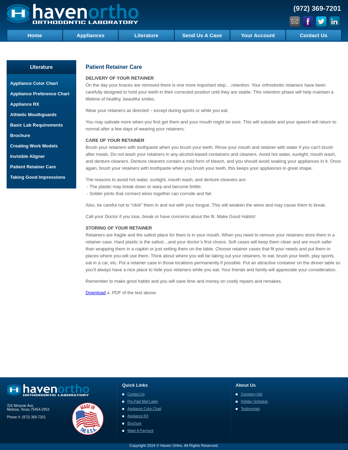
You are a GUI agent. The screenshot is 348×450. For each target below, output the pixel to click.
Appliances (90, 35)
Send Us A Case (202, 35)
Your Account (258, 35)
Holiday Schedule (254, 401)
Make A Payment (140, 431)
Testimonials (250, 409)
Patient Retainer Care (33, 166)
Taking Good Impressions (37, 177)
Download (96, 292)
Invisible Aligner (27, 156)
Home (34, 35)
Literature (146, 35)
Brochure (20, 135)
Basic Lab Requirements (36, 125)
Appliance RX (24, 104)
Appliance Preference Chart (40, 93)
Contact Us (313, 35)
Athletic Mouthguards (33, 114)
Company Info (251, 394)
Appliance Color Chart (34, 83)
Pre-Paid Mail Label (142, 401)
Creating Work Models (34, 145)
